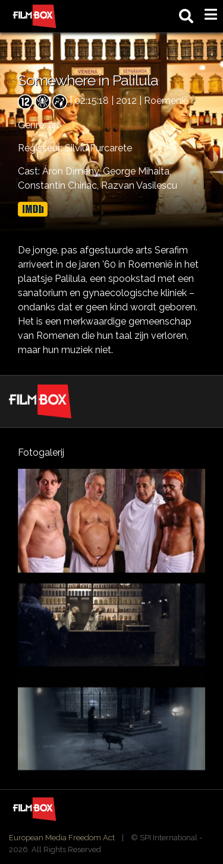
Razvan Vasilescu (139, 185)
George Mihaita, (137, 171)
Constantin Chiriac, (59, 185)
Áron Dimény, (72, 171)
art (54, 125)
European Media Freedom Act (62, 837)
